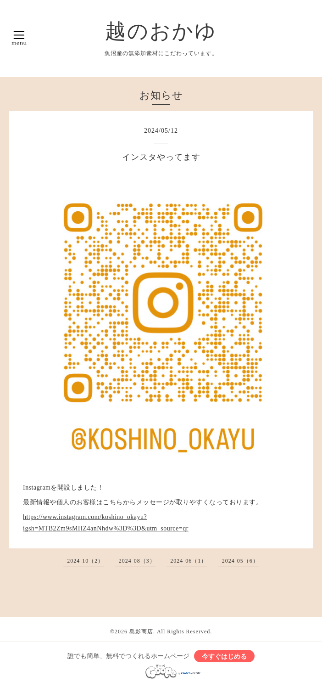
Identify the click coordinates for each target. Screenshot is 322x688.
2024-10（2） (85, 561)
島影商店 (141, 631)
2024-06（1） (188, 561)
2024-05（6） (240, 561)
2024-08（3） (137, 561)
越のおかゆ (161, 31)
